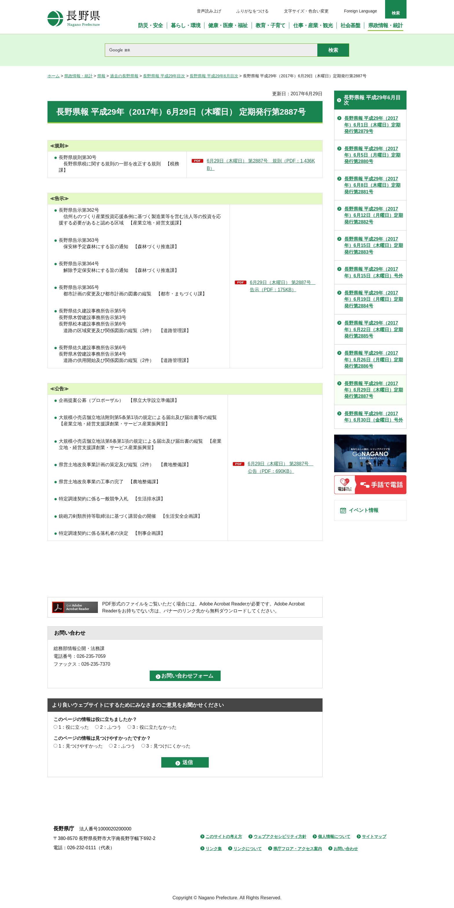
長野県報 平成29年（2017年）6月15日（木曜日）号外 (373, 272)
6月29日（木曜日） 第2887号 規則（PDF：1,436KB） (261, 164)
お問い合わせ (346, 848)
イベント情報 (366, 512)
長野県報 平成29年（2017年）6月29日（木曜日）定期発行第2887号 (373, 390)
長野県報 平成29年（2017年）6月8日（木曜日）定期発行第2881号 (372, 185)
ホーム (53, 76)
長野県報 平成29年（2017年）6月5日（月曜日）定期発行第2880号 (372, 155)
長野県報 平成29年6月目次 (214, 76)
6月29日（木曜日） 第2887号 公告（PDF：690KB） (281, 467)
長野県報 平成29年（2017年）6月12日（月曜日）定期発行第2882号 (373, 215)
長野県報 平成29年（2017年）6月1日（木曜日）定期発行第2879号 (372, 125)
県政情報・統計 (78, 76)
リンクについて (247, 848)
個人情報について (334, 836)
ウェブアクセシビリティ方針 (280, 836)
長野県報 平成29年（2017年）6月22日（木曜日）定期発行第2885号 (373, 329)
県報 (101, 76)
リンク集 (214, 848)
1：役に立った (73, 727)
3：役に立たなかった (154, 727)
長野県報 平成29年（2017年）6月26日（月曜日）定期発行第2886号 (373, 360)
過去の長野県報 (124, 76)
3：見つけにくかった (168, 746)
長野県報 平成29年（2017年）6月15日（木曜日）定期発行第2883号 (373, 246)
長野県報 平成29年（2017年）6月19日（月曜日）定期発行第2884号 (373, 299)
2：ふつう (110, 727)
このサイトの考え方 (224, 836)
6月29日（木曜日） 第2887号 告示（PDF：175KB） (283, 286)
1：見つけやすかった (80, 746)
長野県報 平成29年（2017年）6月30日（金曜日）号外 (373, 416)
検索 (396, 13)
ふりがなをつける (252, 11)
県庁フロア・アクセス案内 (297, 848)
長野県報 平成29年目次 (164, 76)
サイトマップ (374, 836)
